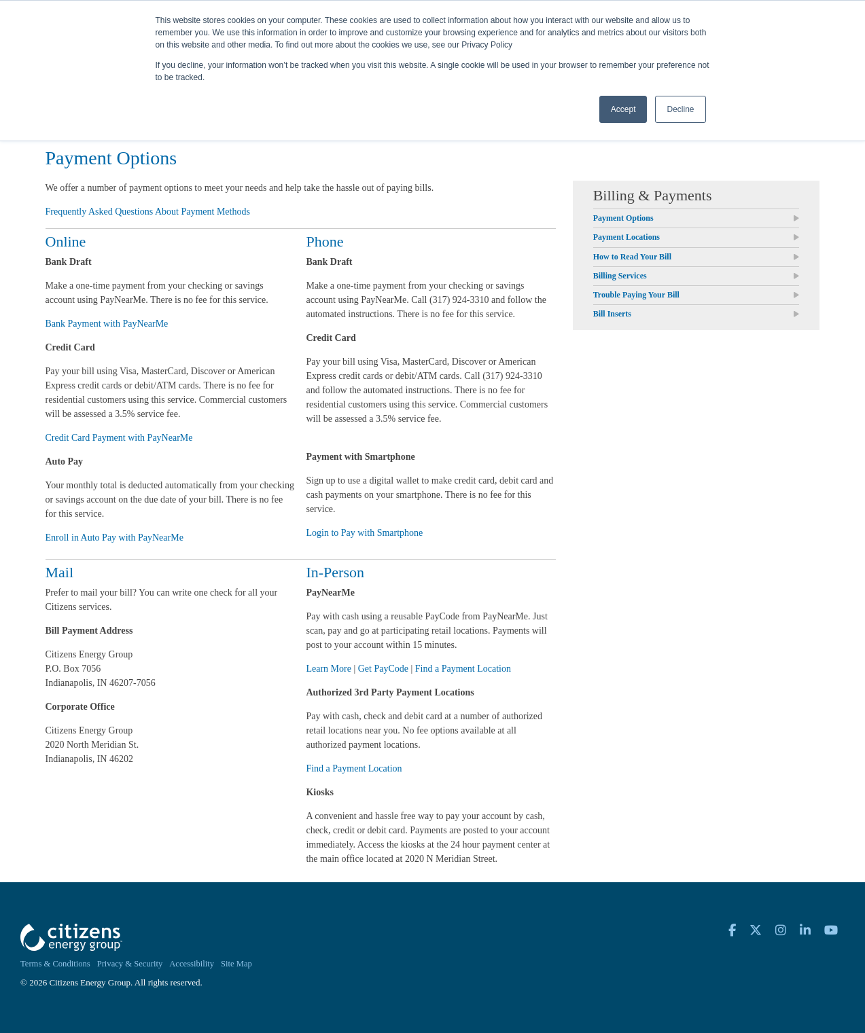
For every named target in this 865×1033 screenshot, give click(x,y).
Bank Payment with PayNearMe (107, 324)
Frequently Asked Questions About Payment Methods (148, 211)
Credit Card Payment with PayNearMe (119, 438)
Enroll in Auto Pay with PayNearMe (114, 537)
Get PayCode (383, 669)
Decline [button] (680, 109)
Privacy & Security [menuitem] (130, 963)
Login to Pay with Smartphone (364, 533)
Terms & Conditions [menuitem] (55, 963)
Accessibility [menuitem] (191, 963)
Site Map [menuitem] (236, 963)
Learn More (328, 669)
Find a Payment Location (463, 669)
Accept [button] (623, 109)
